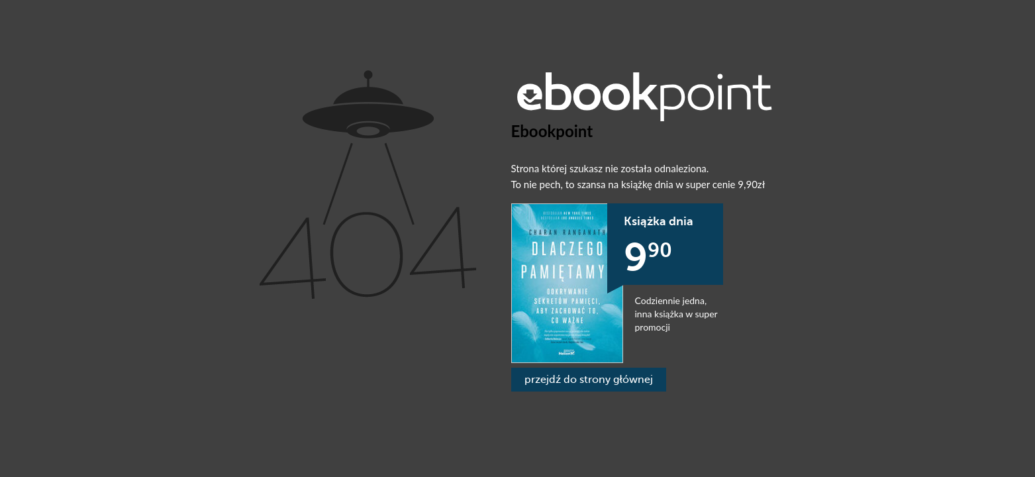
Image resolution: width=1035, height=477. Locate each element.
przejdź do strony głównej (588, 380)
